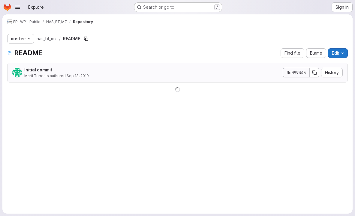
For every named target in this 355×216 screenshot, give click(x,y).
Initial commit (38, 69)
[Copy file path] (86, 39)
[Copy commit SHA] (314, 72)
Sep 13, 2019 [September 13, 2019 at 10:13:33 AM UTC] (78, 76)
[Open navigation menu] (18, 7)
